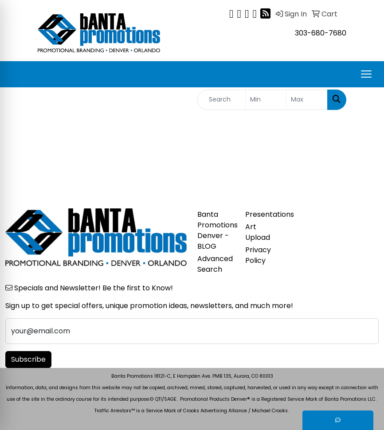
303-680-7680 (320, 33)
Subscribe (28, 359)
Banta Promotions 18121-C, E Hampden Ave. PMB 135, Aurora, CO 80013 (192, 376)
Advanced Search (215, 264)
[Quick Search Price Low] (266, 100)
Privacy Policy (258, 255)
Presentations (263, 214)
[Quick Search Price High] (307, 100)
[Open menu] (366, 74)
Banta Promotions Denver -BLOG (216, 230)
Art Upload (257, 232)
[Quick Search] (221, 100)
